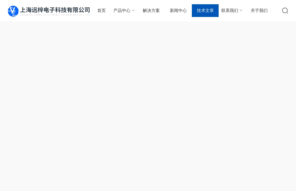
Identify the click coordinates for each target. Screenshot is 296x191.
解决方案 (151, 10)
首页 (101, 10)
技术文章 (205, 10)
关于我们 (259, 10)
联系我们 (232, 10)
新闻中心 (178, 10)
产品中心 (124, 10)
